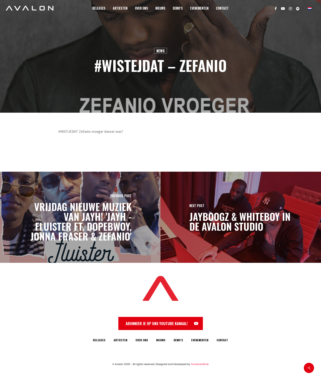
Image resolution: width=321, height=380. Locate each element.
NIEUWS (160, 340)
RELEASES (99, 340)
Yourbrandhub (200, 364)
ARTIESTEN (120, 340)
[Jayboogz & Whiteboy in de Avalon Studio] (240, 217)
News (160, 50)
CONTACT (222, 340)
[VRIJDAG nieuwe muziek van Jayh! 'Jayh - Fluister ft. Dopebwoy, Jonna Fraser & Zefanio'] (80, 217)
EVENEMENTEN (199, 340)
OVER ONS (142, 340)
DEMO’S (178, 340)
